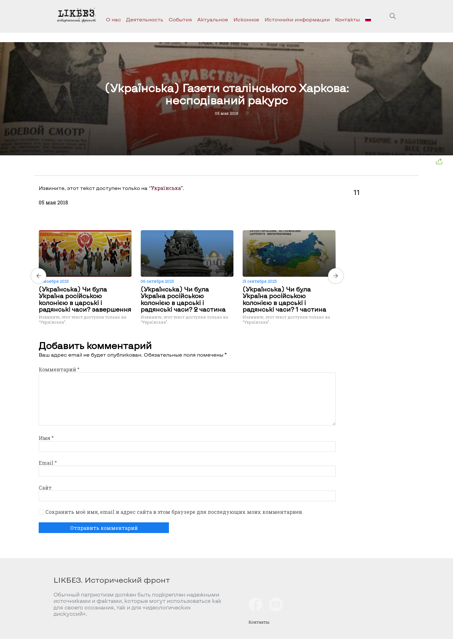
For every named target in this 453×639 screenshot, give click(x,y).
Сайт (45, 487)
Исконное (246, 19)
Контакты (347, 19)
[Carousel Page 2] (189, 229)
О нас (113, 19)
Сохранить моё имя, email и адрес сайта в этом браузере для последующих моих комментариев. (174, 512)
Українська (166, 188)
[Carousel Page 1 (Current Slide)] (185, 229)
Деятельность (144, 19)
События (180, 19)
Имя (46, 438)
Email (48, 462)
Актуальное (212, 19)
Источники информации (297, 19)
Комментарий (59, 369)
